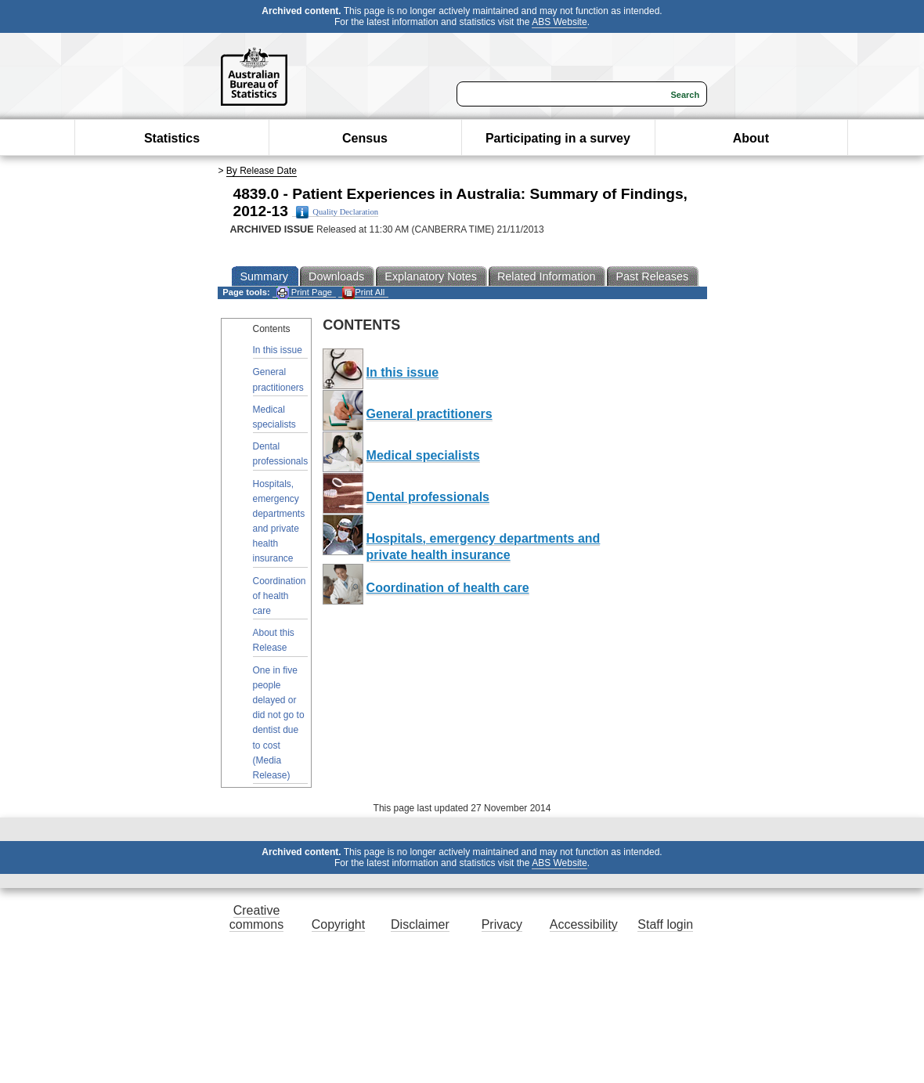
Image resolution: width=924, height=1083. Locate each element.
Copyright (338, 924)
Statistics (172, 138)
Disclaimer (420, 924)
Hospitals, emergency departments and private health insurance (279, 521)
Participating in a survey (557, 138)
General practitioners (278, 379)
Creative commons (256, 917)
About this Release (273, 640)
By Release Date (261, 170)
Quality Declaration (337, 212)
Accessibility (584, 924)
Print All (363, 292)
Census (365, 138)
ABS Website (559, 21)
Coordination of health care (279, 596)
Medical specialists (274, 417)
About (751, 138)
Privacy (502, 924)
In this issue (277, 350)
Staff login (665, 924)
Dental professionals (281, 454)
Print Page (304, 292)
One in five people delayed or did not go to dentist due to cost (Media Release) (279, 723)
